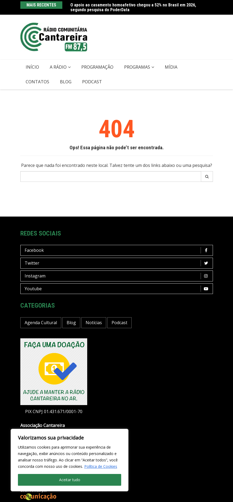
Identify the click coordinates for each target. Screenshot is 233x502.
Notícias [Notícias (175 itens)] (94, 322)
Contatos (37, 82)
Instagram (118, 276)
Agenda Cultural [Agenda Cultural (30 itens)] (41, 322)
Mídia (171, 67)
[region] (69, 460)
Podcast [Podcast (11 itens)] (119, 322)
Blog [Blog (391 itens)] (71, 322)
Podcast (92, 82)
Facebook (118, 250)
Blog (65, 82)
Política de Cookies (100, 466)
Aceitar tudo (69, 479)
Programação (97, 67)
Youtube (118, 289)
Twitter (118, 263)
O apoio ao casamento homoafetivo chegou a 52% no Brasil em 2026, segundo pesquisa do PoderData (133, 7)
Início (32, 67)
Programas (137, 67)
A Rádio (58, 67)
